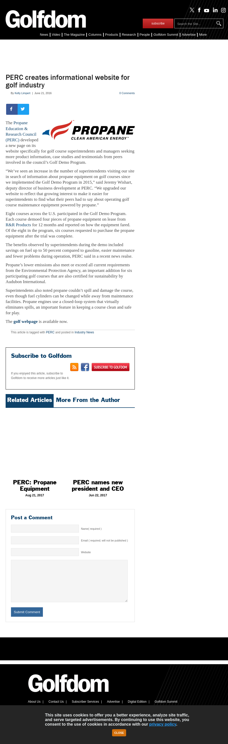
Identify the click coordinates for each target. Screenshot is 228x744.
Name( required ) (91, 528)
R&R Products (18, 224)
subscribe (157, 23)
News (44, 34)
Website (86, 552)
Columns (94, 34)
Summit (165, 34)
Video (56, 34)
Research (129, 34)
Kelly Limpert (22, 93)
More (203, 34)
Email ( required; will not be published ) (104, 540)
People (145, 34)
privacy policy (162, 724)
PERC (50, 332)
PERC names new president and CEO (98, 485)
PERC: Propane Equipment (34, 485)
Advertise (189, 34)
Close (119, 732)
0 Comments (127, 93)
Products (111, 34)
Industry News (84, 332)
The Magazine (74, 34)
